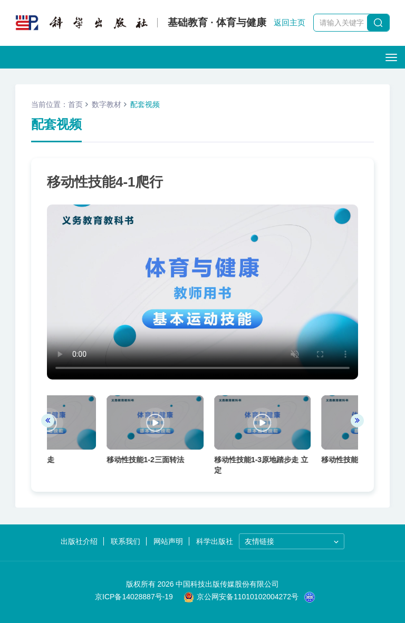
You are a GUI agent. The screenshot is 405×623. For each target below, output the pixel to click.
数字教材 (106, 104)
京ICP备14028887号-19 (134, 596)
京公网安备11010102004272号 (241, 596)
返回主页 (289, 22)
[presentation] (47, 423)
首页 (75, 104)
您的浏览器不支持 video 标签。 (202, 292)
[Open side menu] (391, 57)
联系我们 (113, 541)
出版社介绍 (54, 541)
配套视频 (145, 104)
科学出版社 (227, 541)
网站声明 (168, 541)
